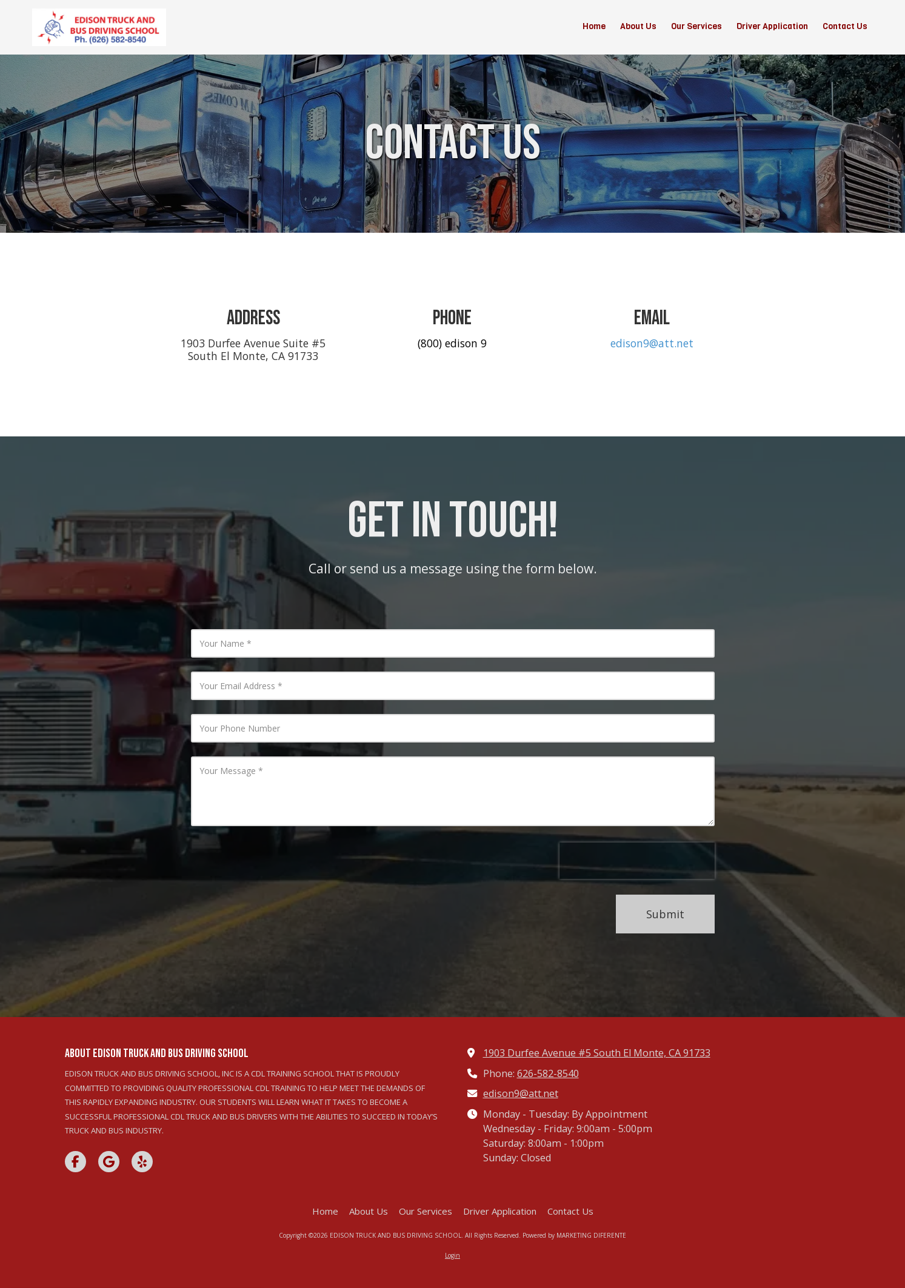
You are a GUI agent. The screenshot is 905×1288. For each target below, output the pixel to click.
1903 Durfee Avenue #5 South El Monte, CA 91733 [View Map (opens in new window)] (596, 1052)
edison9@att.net (651, 343)
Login (452, 1255)
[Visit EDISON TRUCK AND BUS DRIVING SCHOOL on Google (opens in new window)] (108, 1161)
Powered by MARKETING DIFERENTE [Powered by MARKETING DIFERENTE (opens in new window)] (574, 1235)
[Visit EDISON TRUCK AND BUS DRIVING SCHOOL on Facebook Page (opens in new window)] (75, 1161)
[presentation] (637, 867)
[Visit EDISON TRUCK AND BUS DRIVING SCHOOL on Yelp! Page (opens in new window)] (142, 1161)
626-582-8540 (548, 1073)
